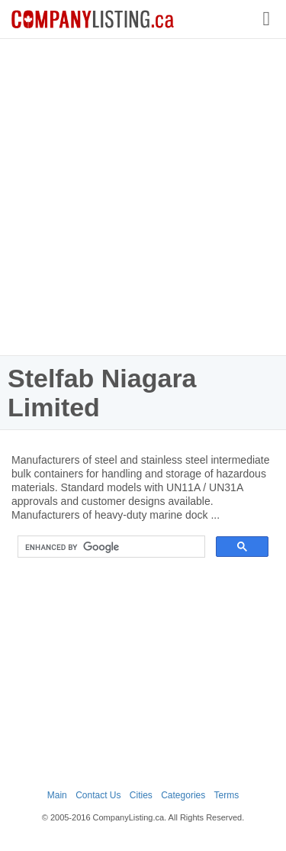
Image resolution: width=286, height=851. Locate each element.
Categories (183, 795)
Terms (226, 795)
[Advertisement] (143, 196)
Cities (141, 795)
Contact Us (98, 795)
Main (57, 795)
